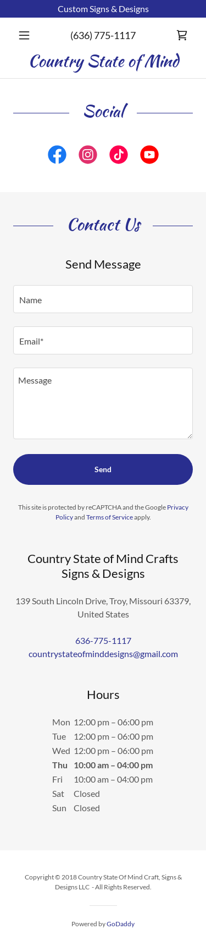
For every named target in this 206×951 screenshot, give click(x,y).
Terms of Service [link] (109, 517)
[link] (182, 35)
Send (103, 469)
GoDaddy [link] (121, 924)
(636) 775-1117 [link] (103, 35)
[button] (26, 35)
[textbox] (103, 299)
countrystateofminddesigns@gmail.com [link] (103, 653)
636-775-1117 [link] (103, 640)
